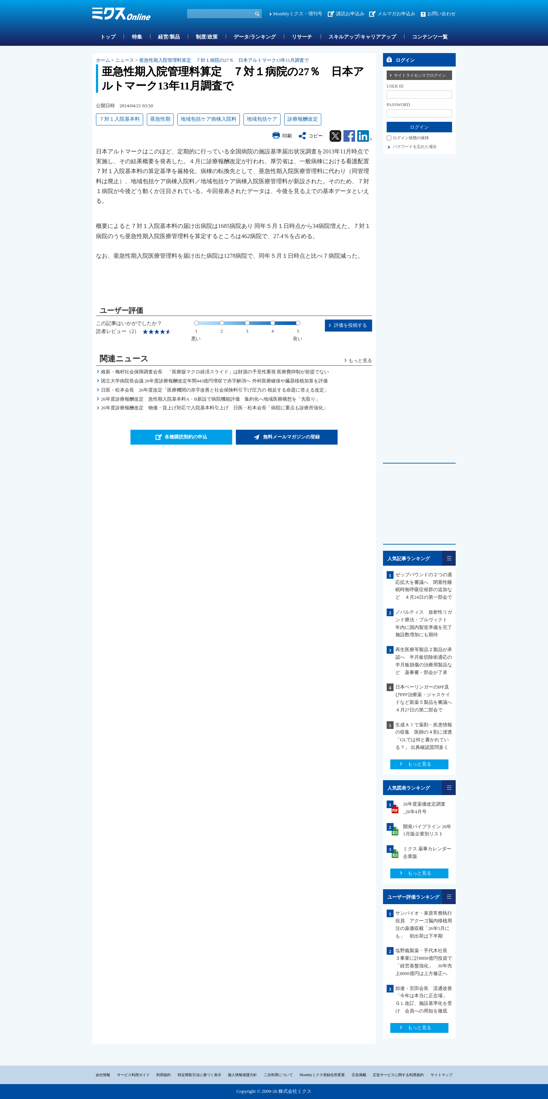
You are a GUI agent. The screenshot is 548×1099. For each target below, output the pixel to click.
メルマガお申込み (396, 13)
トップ (108, 37)
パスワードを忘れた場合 (415, 146)
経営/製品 (169, 37)
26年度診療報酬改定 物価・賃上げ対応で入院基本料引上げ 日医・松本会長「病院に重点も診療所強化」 (214, 407)
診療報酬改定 (302, 119)
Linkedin (364, 136)
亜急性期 (160, 119)
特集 (137, 37)
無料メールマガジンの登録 (291, 437)
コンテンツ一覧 (430, 37)
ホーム (103, 60)
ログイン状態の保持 (411, 138)
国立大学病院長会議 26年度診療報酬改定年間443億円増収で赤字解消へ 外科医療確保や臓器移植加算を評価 (214, 381)
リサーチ (302, 37)
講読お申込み (350, 13)
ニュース (124, 60)
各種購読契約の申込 (186, 437)
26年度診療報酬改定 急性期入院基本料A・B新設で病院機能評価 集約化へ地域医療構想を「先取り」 (210, 399)
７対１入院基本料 (119, 119)
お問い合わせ (441, 13)
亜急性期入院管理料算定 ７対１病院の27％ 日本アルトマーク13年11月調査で (224, 60)
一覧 (449, 558)
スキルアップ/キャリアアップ (362, 37)
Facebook (349, 136)
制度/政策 (207, 37)
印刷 (287, 136)
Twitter (335, 136)
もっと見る (360, 360)
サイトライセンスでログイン (420, 75)
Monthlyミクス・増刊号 (297, 13)
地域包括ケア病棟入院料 (209, 119)
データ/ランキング (255, 37)
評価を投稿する (350, 325)
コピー (316, 136)
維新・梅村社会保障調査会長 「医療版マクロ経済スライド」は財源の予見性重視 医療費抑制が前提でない (215, 371)
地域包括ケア (262, 119)
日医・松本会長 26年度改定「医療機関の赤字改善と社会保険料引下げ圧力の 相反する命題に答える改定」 (215, 390)
